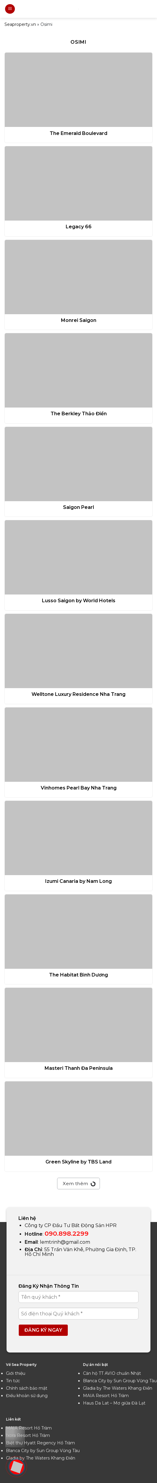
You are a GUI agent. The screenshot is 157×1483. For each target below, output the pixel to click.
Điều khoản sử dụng (27, 1395)
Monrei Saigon (78, 320)
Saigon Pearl (78, 507)
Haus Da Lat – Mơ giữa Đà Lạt (114, 1403)
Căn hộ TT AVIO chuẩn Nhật (112, 1373)
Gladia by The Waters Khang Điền (117, 1388)
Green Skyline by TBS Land (78, 1162)
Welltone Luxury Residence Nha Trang (78, 694)
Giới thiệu (15, 1373)
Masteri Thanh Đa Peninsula (79, 1068)
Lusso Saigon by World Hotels (78, 600)
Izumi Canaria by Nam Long (78, 881)
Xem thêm (78, 1182)
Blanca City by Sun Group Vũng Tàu (120, 1380)
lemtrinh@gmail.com (65, 1242)
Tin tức (13, 1380)
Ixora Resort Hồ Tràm (28, 1435)
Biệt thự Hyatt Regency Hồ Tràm (40, 1443)
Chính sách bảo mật (26, 1388)
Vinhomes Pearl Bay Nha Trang (79, 788)
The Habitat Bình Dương (78, 975)
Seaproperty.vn (20, 24)
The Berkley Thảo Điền (79, 413)
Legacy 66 (79, 226)
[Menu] (10, 9)
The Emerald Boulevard (78, 133)
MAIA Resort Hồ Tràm (106, 1395)
